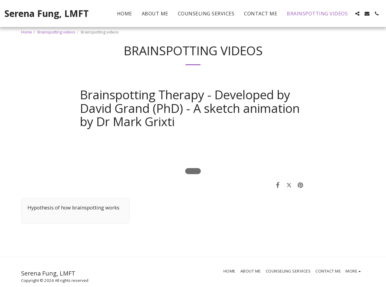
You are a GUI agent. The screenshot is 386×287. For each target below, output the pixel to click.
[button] (357, 13)
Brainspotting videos (56, 32)
